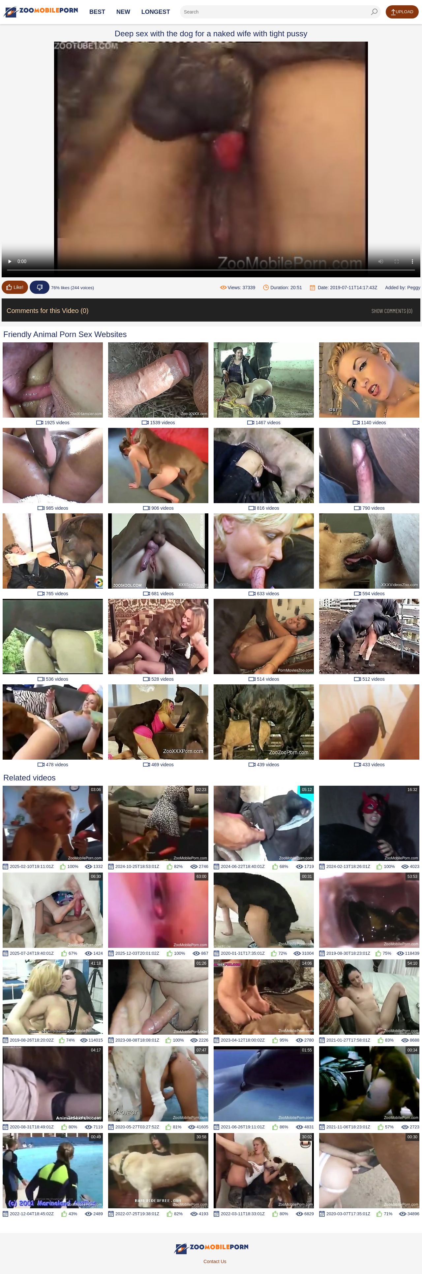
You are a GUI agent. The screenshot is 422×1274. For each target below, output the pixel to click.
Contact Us (214, 1261)
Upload (402, 12)
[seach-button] (374, 11)
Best (97, 12)
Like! (14, 287)
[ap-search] (280, 11)
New (123, 12)
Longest (155, 12)
